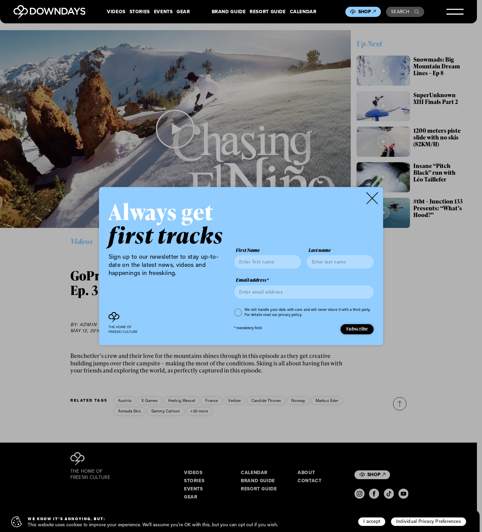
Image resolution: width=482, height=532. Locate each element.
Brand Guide (229, 12)
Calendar (303, 12)
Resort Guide (267, 12)
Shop (367, 11)
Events (163, 12)
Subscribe (357, 329)
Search (405, 11)
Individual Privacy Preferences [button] (428, 521)
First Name (248, 250)
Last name (319, 250)
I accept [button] (371, 521)
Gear (183, 12)
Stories (140, 12)
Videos (116, 12)
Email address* (252, 280)
